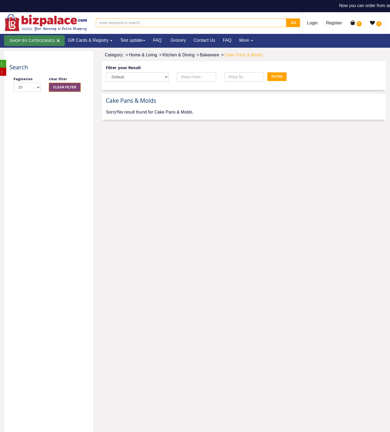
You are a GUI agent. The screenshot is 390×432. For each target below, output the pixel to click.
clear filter (58, 79)
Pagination (23, 79)
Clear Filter (64, 87)
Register (334, 23)
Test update (132, 40)
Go (293, 23)
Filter (276, 77)
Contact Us (204, 40)
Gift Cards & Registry (90, 40)
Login (312, 23)
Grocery (178, 40)
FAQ (157, 40)
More (246, 40)
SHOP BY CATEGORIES (32, 40)
